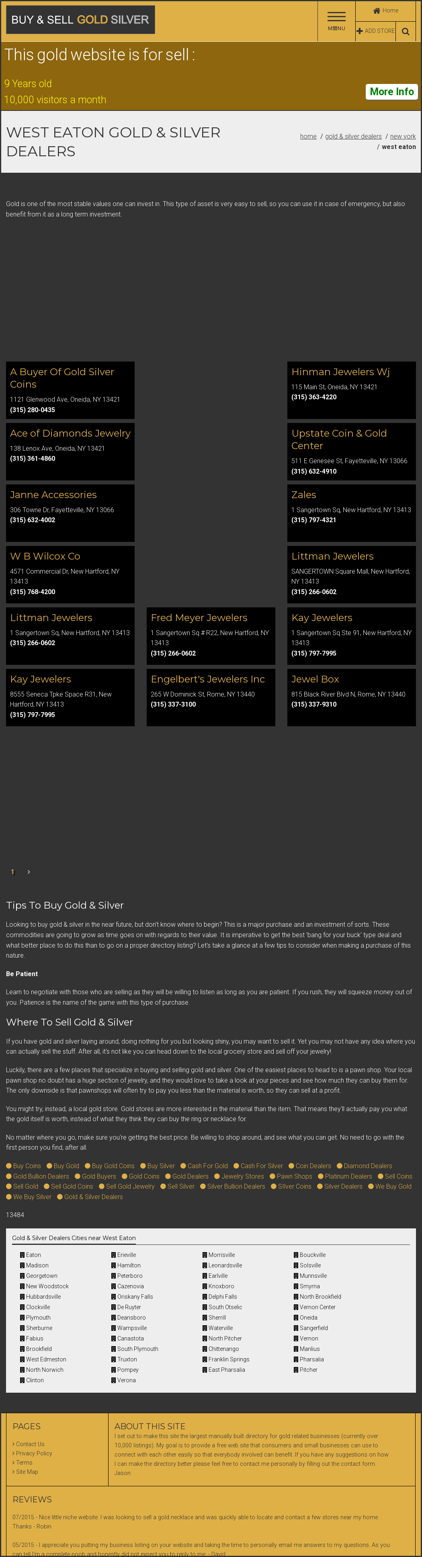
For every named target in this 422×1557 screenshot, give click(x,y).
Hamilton (126, 1265)
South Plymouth (134, 1349)
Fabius (31, 1338)
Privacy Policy (34, 1453)
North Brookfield (317, 1296)
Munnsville (310, 1276)
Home (308, 136)
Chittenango (221, 1349)
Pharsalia (309, 1359)
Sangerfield (311, 1328)
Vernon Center (315, 1307)
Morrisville (219, 1255)
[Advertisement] (211, 292)
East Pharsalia (224, 1370)
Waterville (218, 1328)
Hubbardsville (40, 1296)
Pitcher (306, 1370)
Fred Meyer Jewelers (199, 617)
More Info (392, 92)
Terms (24, 1462)
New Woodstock (44, 1286)
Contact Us (30, 1444)
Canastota (127, 1338)
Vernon (306, 1338)
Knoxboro (218, 1286)
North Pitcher (222, 1338)
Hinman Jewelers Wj (340, 372)
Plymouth (35, 1317)
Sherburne (36, 1328)
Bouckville (310, 1255)
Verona (123, 1380)
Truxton (124, 1359)
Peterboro (127, 1276)
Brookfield (36, 1349)
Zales (303, 495)
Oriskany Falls (132, 1296)
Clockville (35, 1307)
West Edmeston (43, 1359)
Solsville (307, 1265)
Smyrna (307, 1286)
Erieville (123, 1255)
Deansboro (128, 1317)
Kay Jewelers (321, 617)
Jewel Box (315, 679)
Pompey (125, 1370)
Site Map (27, 1472)
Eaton (30, 1255)
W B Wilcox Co (45, 556)
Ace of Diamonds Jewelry (70, 433)
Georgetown (38, 1276)
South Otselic (222, 1307)
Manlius (307, 1349)
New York (403, 136)
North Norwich (42, 1370)
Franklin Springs (226, 1359)
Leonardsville (222, 1265)
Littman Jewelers (332, 556)
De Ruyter (126, 1307)
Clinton (32, 1380)
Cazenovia (127, 1286)
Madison (34, 1265)
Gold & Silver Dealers (353, 136)
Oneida (306, 1317)
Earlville (215, 1276)
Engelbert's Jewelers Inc (208, 679)
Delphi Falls (220, 1296)
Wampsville (129, 1328)
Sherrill (214, 1317)
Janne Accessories (53, 495)
